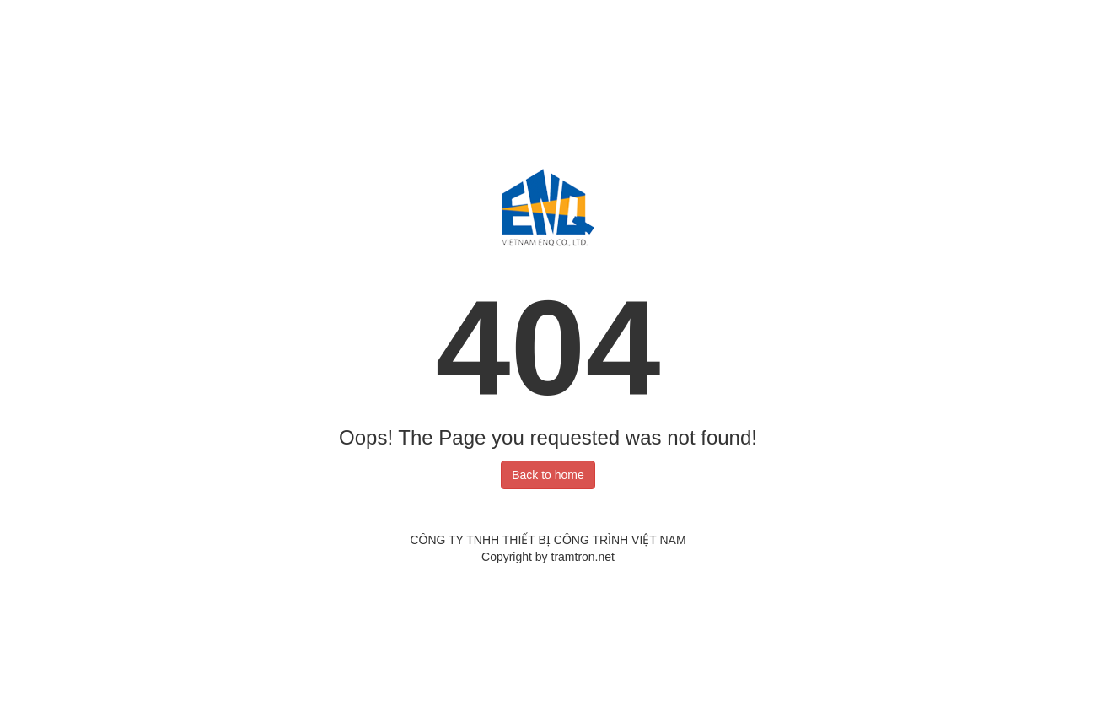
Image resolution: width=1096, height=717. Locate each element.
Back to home (548, 475)
